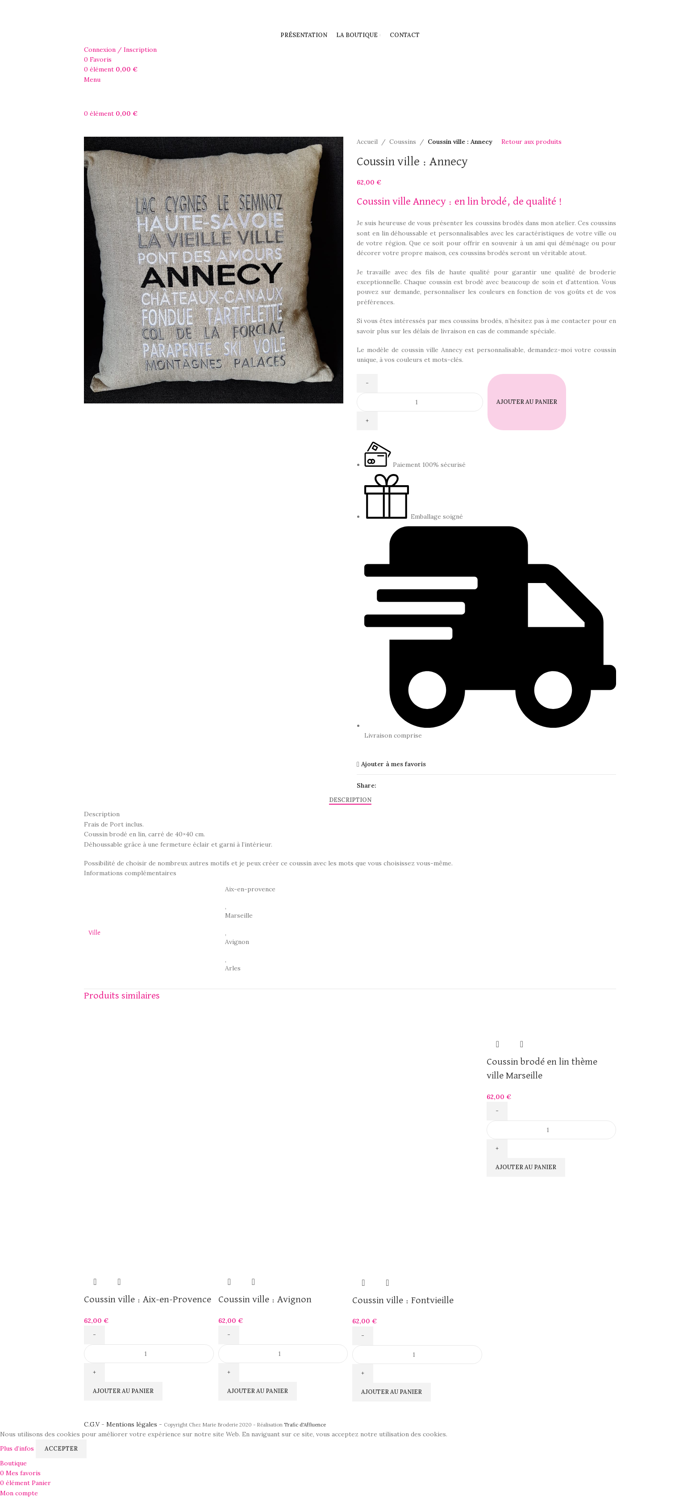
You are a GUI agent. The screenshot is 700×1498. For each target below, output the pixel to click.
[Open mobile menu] (92, 80)
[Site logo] (120, 12)
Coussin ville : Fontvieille (403, 1300)
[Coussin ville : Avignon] (283, 1076)
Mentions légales (131, 1424)
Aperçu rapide (95, 1282)
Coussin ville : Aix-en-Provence (147, 1300)
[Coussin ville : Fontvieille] (417, 1076)
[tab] (350, 799)
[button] (123, 1391)
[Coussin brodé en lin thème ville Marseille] (526, 1017)
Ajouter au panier (526, 402)
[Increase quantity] (367, 420)
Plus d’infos (18, 1448)
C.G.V (92, 1424)
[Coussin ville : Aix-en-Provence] (149, 1076)
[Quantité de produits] (420, 402)
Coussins (402, 142)
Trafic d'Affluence (305, 1425)
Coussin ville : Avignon (265, 1300)
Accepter (61, 1448)
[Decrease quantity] (367, 383)
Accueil (367, 142)
